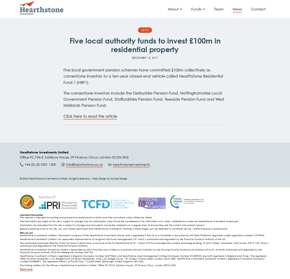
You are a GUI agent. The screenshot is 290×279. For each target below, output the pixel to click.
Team (219, 9)
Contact (258, 9)
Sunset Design (119, 178)
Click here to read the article (90, 116)
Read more (26, 269)
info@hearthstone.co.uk (84, 164)
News (237, 9)
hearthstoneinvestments (131, 164)
